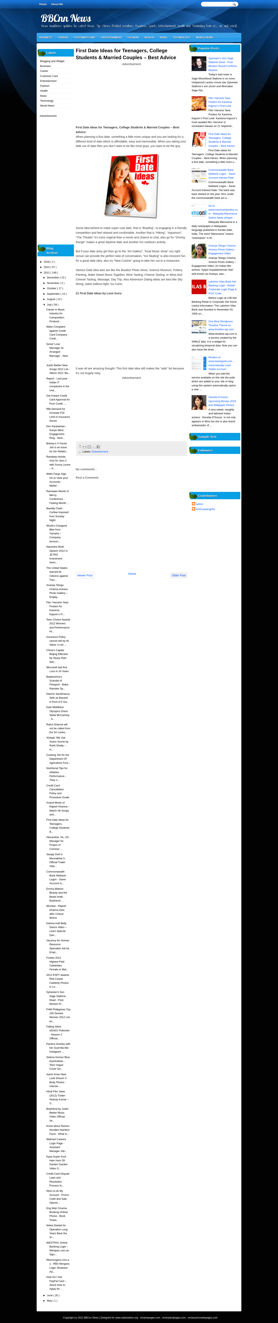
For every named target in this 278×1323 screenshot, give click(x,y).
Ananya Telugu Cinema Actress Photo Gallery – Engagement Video (222, 249)
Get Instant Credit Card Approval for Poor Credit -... (58, 399)
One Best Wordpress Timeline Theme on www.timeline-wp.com (221, 325)
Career (63, 37)
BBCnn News (66, 18)
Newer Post (85, 575)
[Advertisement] (131, 95)
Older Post (179, 575)
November (53, 283)
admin (199, 504)
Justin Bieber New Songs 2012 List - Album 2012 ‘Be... (58, 369)
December (53, 277)
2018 (47, 261)
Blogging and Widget (52, 61)
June (50, 1295)
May (50, 1300)
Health (149, 37)
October (52, 288)
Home (43, 4)
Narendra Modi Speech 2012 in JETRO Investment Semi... (57, 554)
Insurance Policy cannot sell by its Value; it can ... (57, 640)
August (51, 299)
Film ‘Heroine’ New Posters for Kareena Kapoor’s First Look (220, 102)
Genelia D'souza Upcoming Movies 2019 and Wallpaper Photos (222, 401)
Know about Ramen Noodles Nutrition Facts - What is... (58, 1129)
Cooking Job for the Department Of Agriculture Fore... (58, 758)
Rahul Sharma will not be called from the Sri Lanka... (58, 728)
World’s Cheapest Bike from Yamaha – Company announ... (56, 533)
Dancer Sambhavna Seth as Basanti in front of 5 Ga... (58, 697)
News (163, 37)
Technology (181, 37)
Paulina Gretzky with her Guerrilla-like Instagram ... (58, 1047)
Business (45, 37)
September (53, 293)
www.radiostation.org (127, 1317)
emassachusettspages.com (203, 1317)
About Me (57, 4)
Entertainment (111, 37)
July (49, 304)
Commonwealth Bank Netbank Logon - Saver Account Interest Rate (221, 173)
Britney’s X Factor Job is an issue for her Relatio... (57, 447)
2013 (47, 267)
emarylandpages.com (174, 1317)
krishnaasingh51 (205, 509)
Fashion (133, 37)
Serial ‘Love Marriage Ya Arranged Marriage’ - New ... (57, 351)
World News (204, 37)
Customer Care (84, 37)
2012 (47, 272)
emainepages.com (150, 1317)
